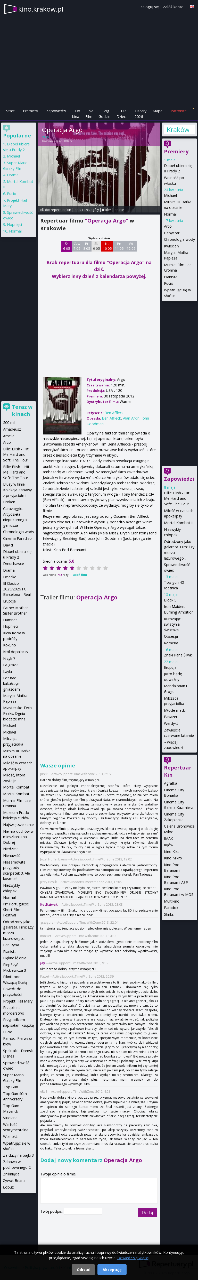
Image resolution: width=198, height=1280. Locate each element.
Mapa (157, 110)
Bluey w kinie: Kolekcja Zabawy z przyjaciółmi (17, 490)
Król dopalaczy (15, 651)
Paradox (171, 907)
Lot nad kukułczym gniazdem (12, 683)
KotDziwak (49, 904)
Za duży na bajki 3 (18, 1155)
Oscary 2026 (141, 113)
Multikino (171, 901)
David (8, 545)
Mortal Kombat (16, 787)
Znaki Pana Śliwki (178, 655)
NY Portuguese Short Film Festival (16, 909)
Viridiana (10, 1117)
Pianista (170, 276)
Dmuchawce (13, 563)
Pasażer (170, 716)
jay (42, 963)
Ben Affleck (64, 141)
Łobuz (8, 1187)
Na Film (89, 113)
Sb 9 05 (96, 246)
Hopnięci (14, 224)
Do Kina (76, 113)
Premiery (30, 110)
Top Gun (10, 1086)
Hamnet (10, 619)
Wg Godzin (104, 113)
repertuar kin (61, 209)
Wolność (10, 1136)
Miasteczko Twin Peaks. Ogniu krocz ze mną (17, 713)
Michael (170, 195)
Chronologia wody (179, 239)
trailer (106, 209)
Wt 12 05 (131, 246)
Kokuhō (9, 645)
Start (10, 110)
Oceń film (80, 575)
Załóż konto (173, 6)
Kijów (168, 844)
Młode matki (175, 710)
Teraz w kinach (22, 410)
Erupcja (170, 667)
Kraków (178, 129)
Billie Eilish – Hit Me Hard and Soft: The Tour (16, 472)
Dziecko (9, 576)
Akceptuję (112, 1269)
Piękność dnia (14, 958)
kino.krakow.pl (40, 9)
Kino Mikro (173, 858)
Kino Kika (171, 851)
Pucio (168, 283)
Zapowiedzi (56, 110)
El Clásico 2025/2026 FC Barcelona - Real (17, 589)
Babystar (171, 232)
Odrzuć (83, 1269)
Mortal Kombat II (178, 522)
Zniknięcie (11, 1174)
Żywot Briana (14, 1180)
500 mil (9, 422)
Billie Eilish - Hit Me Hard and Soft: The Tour (176, 498)
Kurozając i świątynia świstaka (173, 624)
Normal (170, 214)
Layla (7, 671)
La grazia (11, 664)
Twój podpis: (52, 1211)
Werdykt (171, 723)
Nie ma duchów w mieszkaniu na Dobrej (18, 837)
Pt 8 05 (86, 246)
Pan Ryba (11, 944)
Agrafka (170, 783)
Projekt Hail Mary (17, 1001)
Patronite (179, 110)
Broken (9, 501)
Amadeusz (12, 429)
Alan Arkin (131, 418)
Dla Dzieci (122, 113)
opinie (119, 209)
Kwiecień (171, 246)
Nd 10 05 (107, 246)
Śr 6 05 (66, 246)
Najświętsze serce (18, 824)
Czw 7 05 (76, 246)
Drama (13, 174)
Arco (168, 226)
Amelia (8, 435)
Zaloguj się (149, 6)
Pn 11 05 (119, 246)
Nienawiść (11, 855)
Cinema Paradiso (17, 538)
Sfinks (169, 914)
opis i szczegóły (87, 209)
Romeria (171, 643)
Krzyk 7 (9, 658)
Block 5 (170, 600)
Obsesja (171, 636)
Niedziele (11, 848)
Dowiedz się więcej (133, 1257)
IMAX (168, 838)
